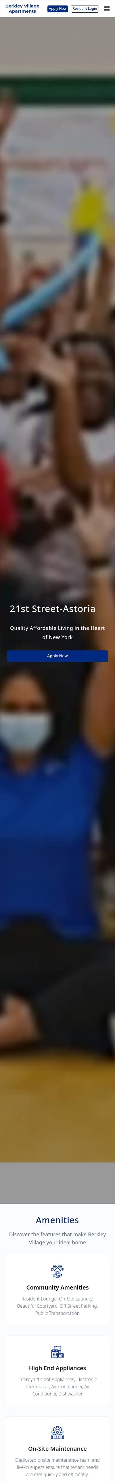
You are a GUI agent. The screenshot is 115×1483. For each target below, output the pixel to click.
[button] (107, 8)
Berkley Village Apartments (22, 8)
